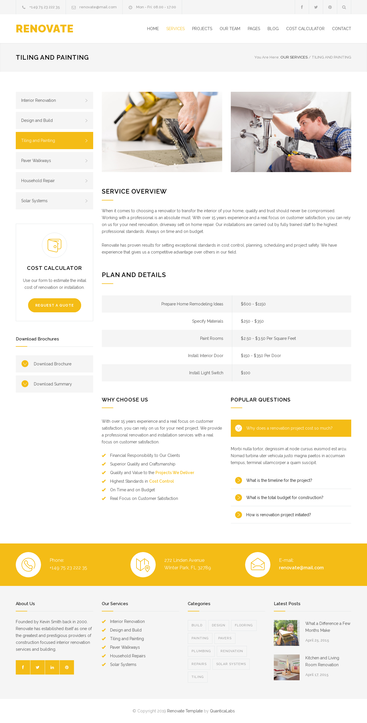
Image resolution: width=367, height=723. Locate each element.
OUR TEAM (230, 28)
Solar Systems (54, 200)
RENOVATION (231, 651)
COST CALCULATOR (305, 28)
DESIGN (218, 625)
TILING (198, 677)
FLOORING (244, 625)
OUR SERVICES (294, 57)
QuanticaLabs (222, 711)
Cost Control (161, 481)
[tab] (291, 428)
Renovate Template (185, 711)
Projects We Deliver (174, 472)
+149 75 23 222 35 (45, 7)
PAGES (254, 28)
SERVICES (175, 28)
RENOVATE (45, 28)
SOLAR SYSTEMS (231, 664)
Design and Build (54, 120)
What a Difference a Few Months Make (327, 627)
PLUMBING (201, 651)
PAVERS (225, 638)
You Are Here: (267, 57)
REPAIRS (199, 664)
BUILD (197, 625)
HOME (153, 28)
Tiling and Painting (54, 140)
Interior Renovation (54, 100)
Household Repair (54, 180)
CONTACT (341, 28)
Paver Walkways (54, 160)
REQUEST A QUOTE (54, 305)
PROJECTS (202, 28)
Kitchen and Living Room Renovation (322, 661)
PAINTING (200, 638)
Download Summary (53, 384)
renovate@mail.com (98, 7)
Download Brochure (52, 364)
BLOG (273, 28)
